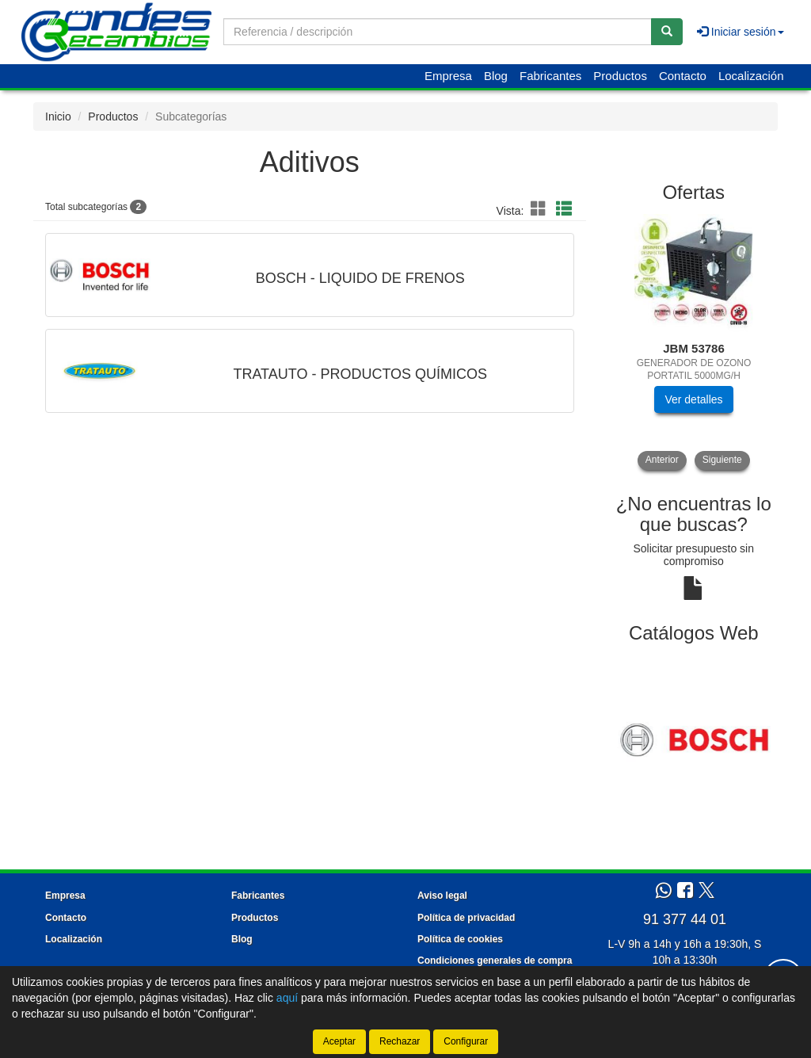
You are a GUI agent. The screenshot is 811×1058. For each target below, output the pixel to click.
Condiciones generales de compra (494, 960)
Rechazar (399, 1041)
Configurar (466, 1041)
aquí (287, 997)
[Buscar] (667, 31)
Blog (496, 75)
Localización (751, 75)
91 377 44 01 (684, 919)
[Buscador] (437, 31)
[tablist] (694, 342)
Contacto (682, 75)
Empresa (448, 75)
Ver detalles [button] (693, 399)
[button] (541, 209)
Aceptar (339, 1041)
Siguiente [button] (722, 459)
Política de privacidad (466, 917)
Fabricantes (550, 75)
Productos (620, 75)
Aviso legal (442, 895)
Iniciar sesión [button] (740, 31)
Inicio (58, 116)
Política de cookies (460, 939)
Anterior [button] (662, 459)
